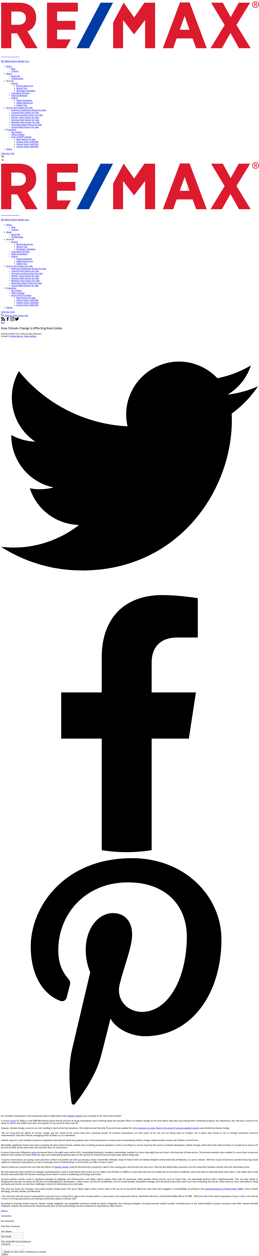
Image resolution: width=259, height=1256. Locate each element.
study (33, 1152)
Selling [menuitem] (14, 98)
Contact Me (22, 315)
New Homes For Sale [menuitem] (25, 139)
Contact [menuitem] (15, 71)
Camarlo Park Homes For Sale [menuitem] (25, 112)
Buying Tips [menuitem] (21, 88)
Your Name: (6, 1231)
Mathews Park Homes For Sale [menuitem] (25, 122)
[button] (7, 153)
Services (10, 81)
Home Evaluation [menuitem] (24, 100)
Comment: (6, 1244)
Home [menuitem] (9, 66)
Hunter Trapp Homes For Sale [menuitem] (25, 117)
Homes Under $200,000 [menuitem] (27, 142)
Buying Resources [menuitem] (24, 86)
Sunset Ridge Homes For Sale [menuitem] (25, 127)
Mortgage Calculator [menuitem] (25, 91)
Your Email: (6, 1236)
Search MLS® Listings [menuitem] (21, 137)
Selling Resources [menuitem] (24, 103)
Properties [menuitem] (11, 129)
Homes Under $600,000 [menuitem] (27, 147)
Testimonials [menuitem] (17, 78)
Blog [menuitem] (13, 69)
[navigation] (129, 240)
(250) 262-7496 (7, 153)
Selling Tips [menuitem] (21, 105)
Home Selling (30, 336)
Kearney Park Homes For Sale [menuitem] (25, 120)
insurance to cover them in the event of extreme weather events (168, 1128)
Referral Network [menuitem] (19, 95)
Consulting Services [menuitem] (20, 93)
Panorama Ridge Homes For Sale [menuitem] (26, 125)
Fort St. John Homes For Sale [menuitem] (19, 108)
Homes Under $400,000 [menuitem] (27, 144)
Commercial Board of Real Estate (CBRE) (224, 1189)
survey (13, 1121)
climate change (74, 1116)
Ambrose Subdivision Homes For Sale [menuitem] (28, 110)
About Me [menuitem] (15, 76)
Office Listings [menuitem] (18, 134)
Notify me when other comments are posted (24, 1252)
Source (4, 1211)
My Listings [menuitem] (16, 132)
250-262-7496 (11, 315)
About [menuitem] (9, 73)
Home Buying (16, 336)
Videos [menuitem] (9, 149)
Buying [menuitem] (14, 83)
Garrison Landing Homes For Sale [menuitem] (27, 115)
